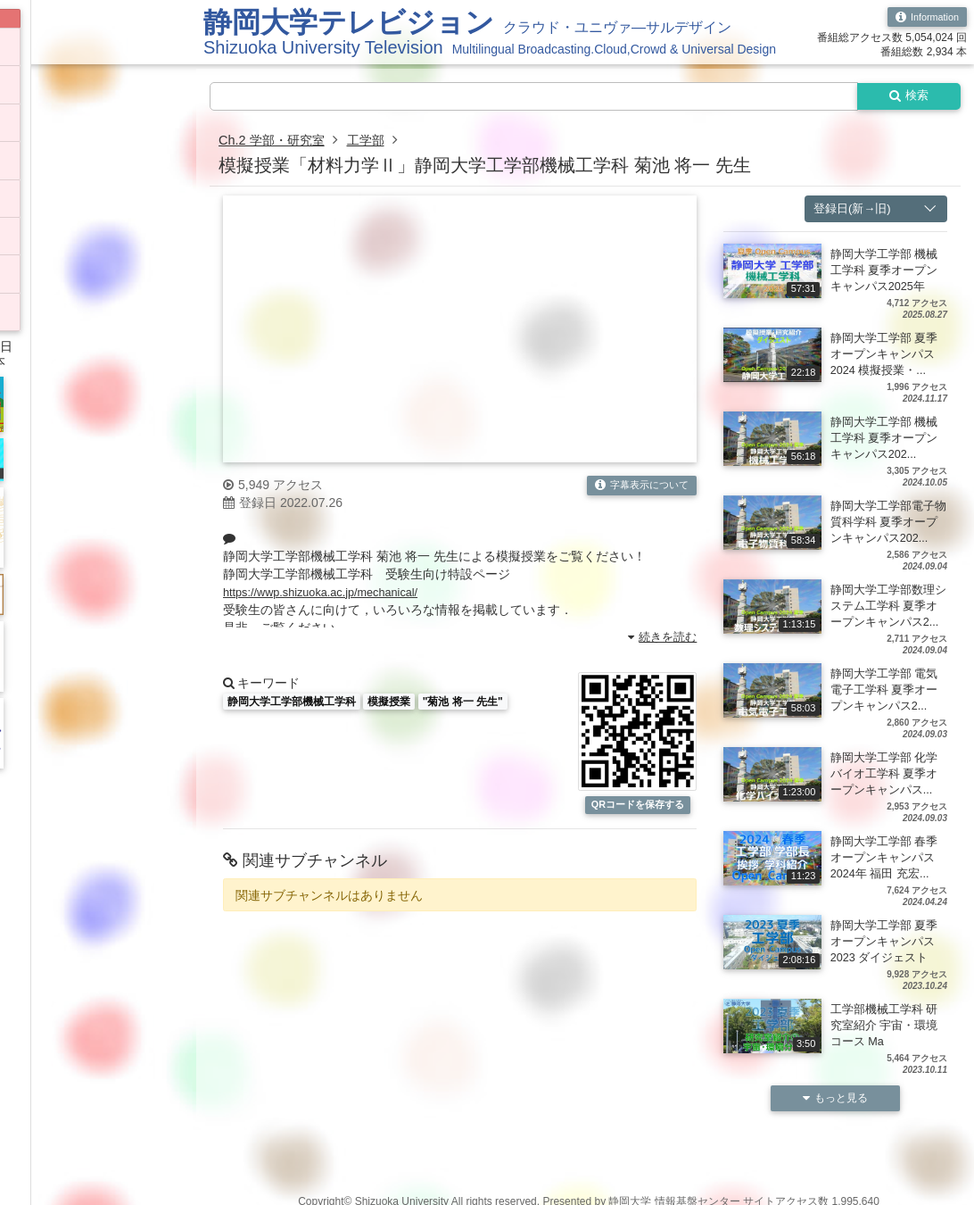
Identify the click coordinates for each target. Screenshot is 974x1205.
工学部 (381, 142)
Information (923, 18)
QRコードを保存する (637, 815)
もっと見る (836, 1134)
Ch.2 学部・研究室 (278, 142)
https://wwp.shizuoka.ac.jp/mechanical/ (330, 594)
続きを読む (660, 639)
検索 (904, 97)
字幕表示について (637, 489)
